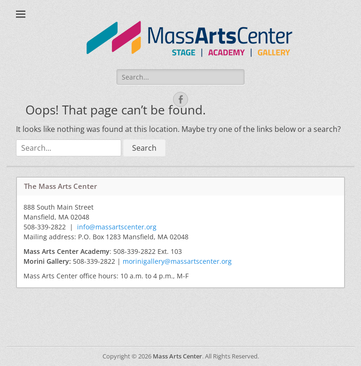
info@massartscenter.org (117, 226)
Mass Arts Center (177, 356)
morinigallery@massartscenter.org (177, 261)
